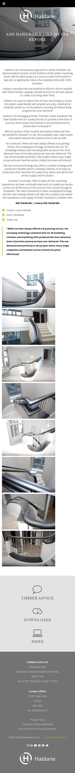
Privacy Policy (37, 719)
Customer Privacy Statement (37, 724)
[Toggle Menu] (4, 3)
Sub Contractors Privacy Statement (37, 728)
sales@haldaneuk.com (27, 737)
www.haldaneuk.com (55, 737)
